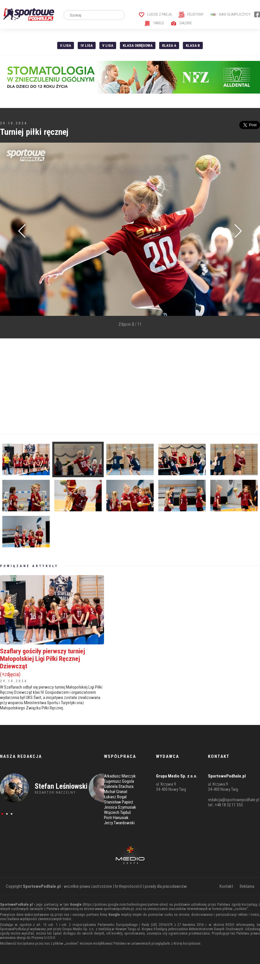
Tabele (154, 23)
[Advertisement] (111, 386)
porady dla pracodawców (166, 886)
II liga (65, 45)
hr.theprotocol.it (128, 886)
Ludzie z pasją (155, 14)
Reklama (247, 886)
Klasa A (169, 45)
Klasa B (193, 45)
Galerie (181, 23)
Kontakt (226, 886)
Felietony (191, 14)
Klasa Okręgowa (138, 45)
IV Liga (87, 45)
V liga (107, 45)
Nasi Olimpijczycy (230, 14)
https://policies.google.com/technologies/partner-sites (125, 904)
